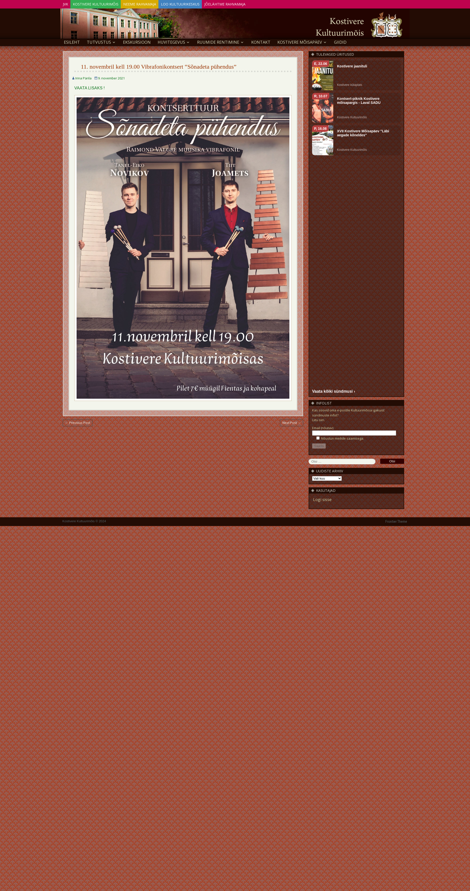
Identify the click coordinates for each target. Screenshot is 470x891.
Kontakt (260, 41)
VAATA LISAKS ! (89, 87)
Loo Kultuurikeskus (195, 3)
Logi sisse (322, 499)
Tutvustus (99, 41)
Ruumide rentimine (218, 41)
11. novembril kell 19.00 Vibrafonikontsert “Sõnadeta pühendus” (158, 66)
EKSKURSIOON (137, 41)
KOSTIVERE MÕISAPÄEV (299, 41)
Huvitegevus (171, 41)
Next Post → (291, 422)
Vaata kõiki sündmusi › (333, 390)
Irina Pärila (83, 77)
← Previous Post (77, 422)
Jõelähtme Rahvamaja (243, 3)
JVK (67, 3)
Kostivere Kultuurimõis (102, 3)
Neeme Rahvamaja (150, 3)
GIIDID (340, 41)
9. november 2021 (111, 77)
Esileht (72, 41)
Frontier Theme (396, 521)
